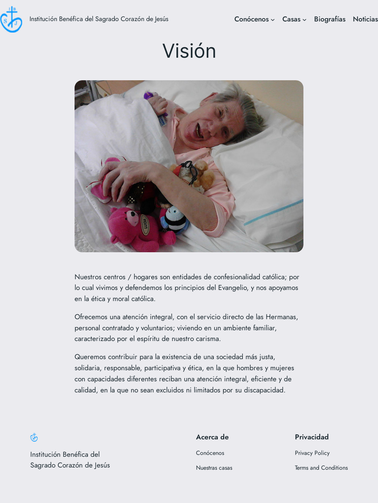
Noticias (365, 19)
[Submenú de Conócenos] (273, 19)
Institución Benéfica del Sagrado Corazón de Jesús (99, 19)
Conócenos (251, 19)
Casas (291, 19)
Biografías (330, 19)
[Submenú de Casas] (304, 19)
